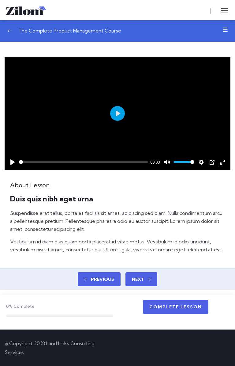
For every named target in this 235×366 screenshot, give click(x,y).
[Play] (12, 162)
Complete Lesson (175, 307)
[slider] (83, 162)
